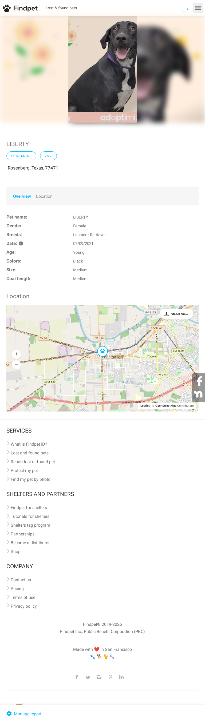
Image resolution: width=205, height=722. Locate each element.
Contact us (21, 579)
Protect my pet (24, 470)
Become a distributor (30, 542)
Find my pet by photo (30, 479)
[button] (98, 346)
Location (44, 196)
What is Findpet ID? (29, 444)
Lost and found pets (30, 452)
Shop (16, 551)
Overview (22, 196)
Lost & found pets (61, 8)
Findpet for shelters (29, 507)
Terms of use (23, 597)
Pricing (17, 588)
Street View (179, 314)
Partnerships (22, 534)
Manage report (23, 713)
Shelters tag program (30, 525)
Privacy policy (24, 606)
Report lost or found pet (33, 461)
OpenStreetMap (165, 406)
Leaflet (145, 406)
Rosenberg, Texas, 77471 (33, 168)
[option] (102, 69)
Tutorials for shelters (30, 516)
